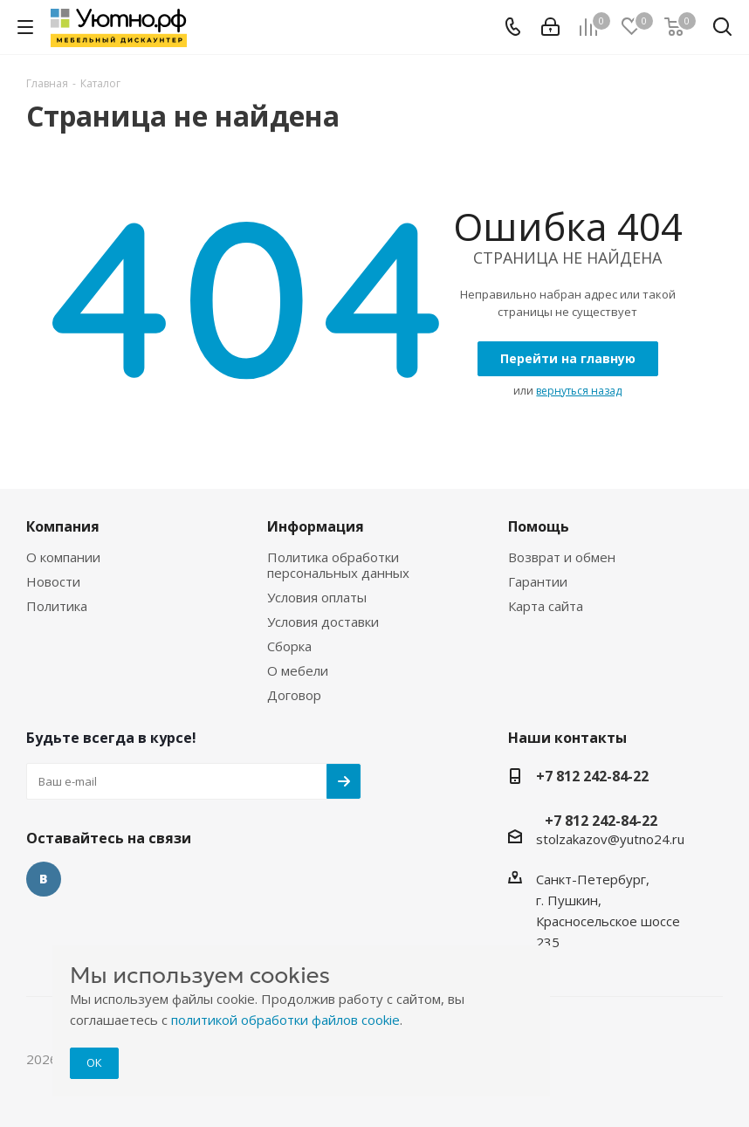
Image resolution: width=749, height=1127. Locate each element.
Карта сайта (545, 606)
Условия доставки (323, 621)
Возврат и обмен (561, 557)
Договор (294, 695)
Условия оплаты (317, 597)
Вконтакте (43, 879)
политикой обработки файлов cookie (285, 1019)
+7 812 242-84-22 (592, 776)
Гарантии (537, 581)
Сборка (289, 646)
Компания (63, 526)
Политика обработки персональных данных (338, 564)
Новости (53, 581)
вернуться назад (579, 390)
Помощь (538, 526)
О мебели (297, 670)
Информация (315, 526)
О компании (63, 557)
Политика (56, 606)
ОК (94, 1062)
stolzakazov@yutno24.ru (610, 839)
